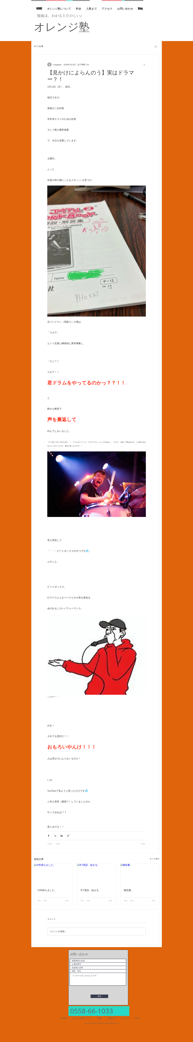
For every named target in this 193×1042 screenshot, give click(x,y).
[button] (156, 46)
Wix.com (115, 1023)
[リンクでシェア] (68, 835)
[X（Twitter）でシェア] (55, 835)
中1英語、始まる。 (90, 890)
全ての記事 (38, 46)
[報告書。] (140, 874)
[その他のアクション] (144, 64)
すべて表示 (154, 859)
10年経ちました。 (47, 890)
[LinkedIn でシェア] (61, 835)
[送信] (99, 996)
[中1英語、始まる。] (96, 874)
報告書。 (128, 890)
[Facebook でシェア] (48, 835)
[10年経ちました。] (53, 874)
